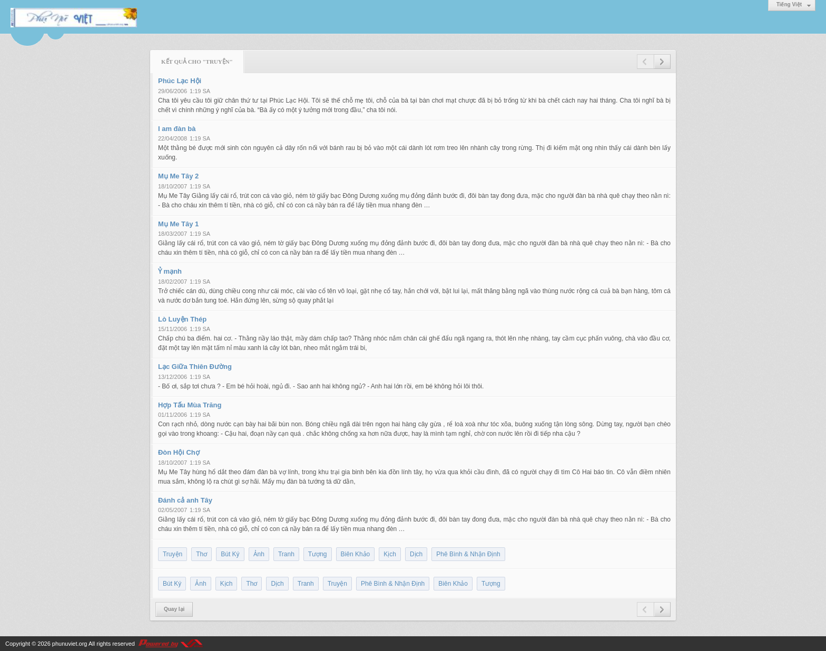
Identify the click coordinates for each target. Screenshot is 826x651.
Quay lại (174, 609)
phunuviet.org (69, 643)
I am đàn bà (177, 129)
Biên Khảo (355, 554)
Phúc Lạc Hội (179, 81)
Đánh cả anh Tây (185, 500)
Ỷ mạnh (170, 271)
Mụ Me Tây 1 (178, 224)
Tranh (286, 554)
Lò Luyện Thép (182, 319)
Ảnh (258, 554)
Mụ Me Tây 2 (178, 176)
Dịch (416, 554)
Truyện (172, 554)
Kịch (390, 554)
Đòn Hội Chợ (179, 452)
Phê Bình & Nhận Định (468, 554)
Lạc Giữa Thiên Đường (195, 366)
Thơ (201, 554)
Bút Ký (230, 554)
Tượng (317, 554)
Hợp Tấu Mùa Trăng (189, 405)
